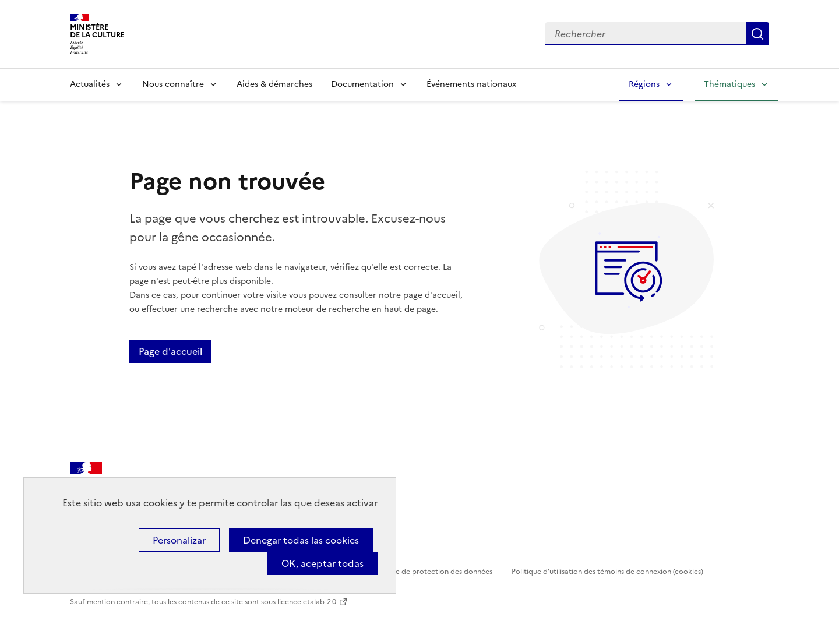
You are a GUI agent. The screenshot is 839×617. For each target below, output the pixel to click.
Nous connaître (173, 84)
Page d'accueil (170, 351)
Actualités (90, 84)
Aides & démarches (274, 84)
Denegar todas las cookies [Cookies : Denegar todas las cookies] (301, 540)
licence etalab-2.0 (306, 602)
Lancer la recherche (757, 33)
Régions (644, 84)
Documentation (362, 84)
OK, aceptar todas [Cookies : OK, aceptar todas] (322, 563)
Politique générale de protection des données (415, 571)
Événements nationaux (471, 84)
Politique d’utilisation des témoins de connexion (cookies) (607, 571)
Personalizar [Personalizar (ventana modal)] (179, 540)
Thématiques (729, 84)
